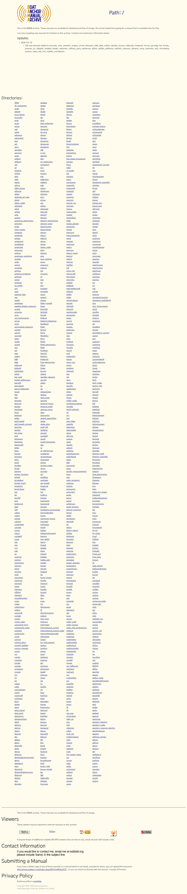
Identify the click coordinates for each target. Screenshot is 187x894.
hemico (43, 536)
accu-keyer (19, 115)
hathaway (44, 525)
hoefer (43, 563)
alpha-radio (19, 203)
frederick (44, 359)
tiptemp (95, 480)
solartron (96, 241)
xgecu (95, 763)
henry (42, 542)
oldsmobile (71, 430)
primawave (71, 581)
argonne (18, 312)
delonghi (18, 746)
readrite (69, 684)
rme (68, 725)
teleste (95, 418)
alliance (17, 191)
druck (42, 115)
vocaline (96, 657)
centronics (19, 563)
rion (68, 722)
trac (94, 513)
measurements (73, 236)
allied (16, 194)
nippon (69, 395)
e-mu (42, 153)
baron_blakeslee (21, 389)
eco (42, 168)
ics (41, 604)
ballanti (17, 368)
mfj (67, 268)
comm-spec (19, 622)
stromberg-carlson (100, 333)
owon (68, 460)
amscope (18, 250)
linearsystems (72, 144)
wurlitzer (96, 758)
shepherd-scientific (101, 182)
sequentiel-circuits (100, 165)
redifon (69, 690)
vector (95, 628)
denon (17, 752)
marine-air (71, 203)
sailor (68, 766)
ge (41, 389)
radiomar (70, 637)
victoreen (96, 643)
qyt (67, 613)
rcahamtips (71, 678)
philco (69, 528)
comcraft (18, 613)
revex (68, 702)
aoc (16, 289)
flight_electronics (48, 345)
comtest (18, 631)
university (96, 604)
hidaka (43, 548)
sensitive (96, 159)
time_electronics (99, 474)
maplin (69, 194)
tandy (94, 368)
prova (68, 592)
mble (68, 221)
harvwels (44, 522)
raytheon (70, 669)
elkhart (43, 239)
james (43, 651)
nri (67, 413)
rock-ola (70, 734)
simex (95, 215)
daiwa (17, 704)
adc (16, 129)
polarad (69, 551)
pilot (68, 545)
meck (68, 239)
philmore (70, 536)
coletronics (19, 607)
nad (68, 354)
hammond (44, 504)
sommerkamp (98, 247)
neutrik (69, 386)
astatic (17, 330)
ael (15, 144)
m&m (68, 168)
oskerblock (71, 457)
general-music (46, 404)
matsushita (71, 212)
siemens (96, 194)
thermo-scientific (100, 457)
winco (94, 746)
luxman (69, 162)
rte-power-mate (73, 755)
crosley (17, 666)
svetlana (96, 348)
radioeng (70, 634)
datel (16, 722)
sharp (94, 180)
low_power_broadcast (75, 159)
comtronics (19, 634)
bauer (17, 392)
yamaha (95, 769)
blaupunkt (18, 445)
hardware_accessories (50, 510)
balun (16, 374)
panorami (70, 492)
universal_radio (99, 601)
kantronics (45, 707)
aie (15, 165)
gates (42, 383)
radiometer (71, 640)
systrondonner (98, 362)
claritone (18, 581)
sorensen (96, 256)
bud (16, 501)
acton (17, 126)
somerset (96, 244)
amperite (18, 236)
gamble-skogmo (47, 377)
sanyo (95, 112)
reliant (69, 696)
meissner (70, 244)
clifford (17, 592)
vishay (95, 648)
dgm (16, 766)
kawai (42, 713)
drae (42, 109)
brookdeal (18, 480)
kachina (43, 696)
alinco (17, 185)
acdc (16, 121)
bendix (17, 430)
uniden (95, 589)
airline (17, 174)
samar (69, 775)
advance (18, 135)
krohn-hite (45, 766)
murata (69, 348)
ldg (67, 118)
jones (42, 678)
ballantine (18, 371)
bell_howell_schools (23, 424)
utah (94, 607)
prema (69, 578)
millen (69, 295)
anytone (18, 283)
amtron (17, 253)
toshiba (95, 507)
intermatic (45, 625)
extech (43, 297)
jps (41, 681)
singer (95, 227)
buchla (17, 498)
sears (94, 144)
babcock (18, 365)
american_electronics (23, 221)
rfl (67, 707)
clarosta (18, 584)
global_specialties (48, 418)
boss (16, 460)
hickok (43, 545)
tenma (95, 436)
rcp (67, 681)
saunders (96, 115)
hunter (43, 581)
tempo (95, 433)
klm (41, 743)
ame (16, 215)
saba (68, 763)
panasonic (70, 489)
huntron (43, 584)
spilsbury (96, 274)
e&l (41, 150)
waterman (96, 684)
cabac (17, 513)
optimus (69, 451)
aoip (16, 292)
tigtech (95, 471)
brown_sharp (20, 483)
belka (16, 418)
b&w (16, 362)
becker (17, 407)
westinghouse (98, 731)
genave (43, 401)
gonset (43, 433)
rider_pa (70, 719)
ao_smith (18, 286)
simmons (96, 218)
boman (17, 454)
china (16, 569)
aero (16, 147)
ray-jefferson (72, 666)
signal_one (97, 206)
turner (95, 575)
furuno (43, 371)
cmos (16, 601)
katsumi (43, 710)
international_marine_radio (52, 631)
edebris (43, 182)
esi (41, 283)
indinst (43, 616)
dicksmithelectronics (23, 772)
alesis (17, 182)
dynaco (43, 138)
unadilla (95, 584)
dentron (18, 755)
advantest (18, 138)
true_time (96, 557)
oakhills (69, 424)
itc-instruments (47, 643)
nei (67, 377)
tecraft (95, 392)
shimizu (95, 185)
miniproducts (72, 300)
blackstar (18, 442)
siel (93, 191)
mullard (69, 342)
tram (94, 519)
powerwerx (71, 566)
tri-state (96, 533)
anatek (17, 259)
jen (41, 663)
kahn (42, 699)
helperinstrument (48, 533)
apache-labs (20, 295)
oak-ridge (70, 421)
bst (15, 492)
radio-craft (71, 622)
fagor (42, 306)
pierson (69, 542)
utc (93, 610)
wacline (95, 672)
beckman (18, 410)
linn (68, 147)
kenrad (43, 725)
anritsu (17, 271)
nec (68, 374)
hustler (43, 589)
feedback (44, 324)
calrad (17, 519)
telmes (95, 427)
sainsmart (70, 769)
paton (69, 501)
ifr (41, 610)
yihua (94, 772)
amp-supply (19, 230)
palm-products (73, 480)
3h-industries (20, 106)
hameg (43, 498)
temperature (98, 430)
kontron (43, 752)
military (69, 292)
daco (16, 702)
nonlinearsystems (74, 404)
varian (95, 625)
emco (42, 262)
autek (17, 342)
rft (67, 710)
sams (68, 784)
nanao (69, 359)
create (17, 657)
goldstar (44, 430)
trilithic (95, 539)
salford (69, 772)
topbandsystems (99, 498)
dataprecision (20, 719)
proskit (69, 587)
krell (42, 763)
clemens (18, 589)
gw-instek (44, 483)
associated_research (23, 327)
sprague (96, 277)
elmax (43, 244)
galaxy (43, 374)
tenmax (95, 439)
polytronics (71, 554)
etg (41, 286)
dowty (43, 106)
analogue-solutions (23, 256)
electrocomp (45, 227)
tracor (95, 516)
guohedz (44, 480)
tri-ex (95, 530)
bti (15, 495)
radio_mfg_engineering (76, 628)
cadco (17, 516)
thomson (96, 460)
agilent (17, 159)
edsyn (43, 188)
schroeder (96, 135)
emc (42, 256)
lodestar (70, 150)
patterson (70, 504)
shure (94, 188)
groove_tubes (46, 466)
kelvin (43, 719)
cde (16, 551)
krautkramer (45, 761)
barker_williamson (22, 380)
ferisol (43, 330)
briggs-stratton (21, 474)
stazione (96, 321)
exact (42, 295)
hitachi (43, 554)
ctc (15, 675)
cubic (16, 687)
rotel (68, 746)
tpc (93, 510)
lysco (68, 165)
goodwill (44, 436)
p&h (68, 463)
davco (17, 731)
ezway (43, 300)
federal (43, 318)
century (17, 566)
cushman (18, 699)
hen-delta (44, 539)
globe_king (45, 424)
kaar (42, 693)
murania (70, 345)
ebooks (43, 156)
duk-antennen (46, 123)
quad (68, 607)
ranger (69, 663)
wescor (95, 716)
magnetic (70, 185)
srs (93, 283)
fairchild (44, 309)
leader (69, 121)
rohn (68, 740)
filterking (44, 336)
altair (16, 209)
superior (96, 342)
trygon (95, 560)
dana (16, 707)
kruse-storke (46, 769)
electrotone (45, 230)
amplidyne (19, 244)
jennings (44, 666)
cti (15, 678)
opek (68, 442)
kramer (43, 758)
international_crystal (49, 628)
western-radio (98, 725)
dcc (16, 737)
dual (42, 121)
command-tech (21, 625)
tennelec (96, 442)
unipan (95, 595)
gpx (42, 445)
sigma (95, 200)
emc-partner (46, 259)
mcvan (69, 230)
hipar (42, 551)
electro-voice (46, 224)
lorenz (69, 156)
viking (95, 646)
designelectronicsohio (24, 758)
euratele (44, 292)
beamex (18, 401)
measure (70, 233)
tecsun (95, 395)
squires (95, 280)
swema (95, 354)
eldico (43, 206)
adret (16, 132)
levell (68, 141)
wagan (95, 675)
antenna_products (22, 274)
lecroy (69, 123)
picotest (70, 539)
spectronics (97, 268)
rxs (67, 758)
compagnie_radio (22, 628)
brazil (16, 469)
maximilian (71, 218)
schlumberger (98, 129)
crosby (17, 663)
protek (69, 589)
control (17, 640)
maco (68, 180)
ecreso (43, 174)
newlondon (71, 389)
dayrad (17, 734)
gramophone (46, 457)
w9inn (95, 669)
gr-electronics (46, 451)
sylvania (96, 356)
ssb (93, 289)
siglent (95, 197)
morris (69, 321)
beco (16, 413)
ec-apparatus (46, 162)
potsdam (70, 560)
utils (94, 616)
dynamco (44, 141)
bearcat (17, 404)
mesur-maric (72, 253)
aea (16, 141)
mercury (70, 250)
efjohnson (44, 191)
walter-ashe (97, 678)
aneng (17, 265)
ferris (42, 333)
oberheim (70, 427)
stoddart (96, 327)
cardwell (18, 536)
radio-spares (72, 625)
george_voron (46, 410)
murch (69, 351)
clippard (18, 595)
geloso (43, 395)
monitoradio (71, 312)
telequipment (98, 415)
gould (42, 439)
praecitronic (71, 569)
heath (43, 528)
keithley (43, 716)
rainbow (69, 654)
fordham (44, 351)
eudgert (43, 289)
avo (16, 348)
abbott (17, 112)
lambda (69, 109)
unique (95, 598)
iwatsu (43, 646)
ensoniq (43, 274)
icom (42, 601)
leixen (69, 129)
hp (41, 575)
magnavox (70, 182)
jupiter (43, 687)
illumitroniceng (47, 613)
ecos (42, 171)
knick (42, 746)
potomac (70, 557)
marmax (69, 206)
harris (43, 516)
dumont (43, 126)
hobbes (43, 557)
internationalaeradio (49, 634)
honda (43, 566)
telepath (96, 413)
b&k (16, 359)
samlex (69, 778)
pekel (68, 516)
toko (94, 489)
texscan (95, 448)
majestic (70, 191)
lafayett (69, 103)
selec (94, 150)
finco (42, 339)
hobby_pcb (45, 560)
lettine (69, 135)
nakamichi (70, 356)
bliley (16, 448)
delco (16, 743)
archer (17, 309)
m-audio (70, 171)
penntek (70, 522)
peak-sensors (72, 507)
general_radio (46, 407)
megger (69, 241)
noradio (69, 407)
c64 (16, 510)
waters (95, 687)
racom (69, 619)
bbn (16, 398)
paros (68, 498)
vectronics (97, 634)
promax (69, 584)
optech (69, 448)
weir (94, 704)
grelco (43, 463)
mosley (69, 327)
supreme (96, 345)
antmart (18, 277)
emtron (43, 268)
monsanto (70, 315)
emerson (44, 265)
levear (69, 138)
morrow (69, 324)
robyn (68, 731)
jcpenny (43, 660)
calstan (17, 522)
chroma (17, 572)
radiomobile (71, 643)
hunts (42, 587)
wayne (95, 699)
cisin (16, 575)
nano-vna (70, 362)
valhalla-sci (97, 619)
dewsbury (18, 763)
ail (15, 168)
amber (17, 212)
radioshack (71, 646)
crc (15, 654)
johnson (43, 675)
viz (93, 651)
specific (95, 262)
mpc (68, 336)
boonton (18, 457)
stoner (95, 330)
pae (68, 477)
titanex (95, 483)
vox (93, 660)
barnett (17, 383)
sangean (96, 106)
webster (96, 702)
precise (69, 572)
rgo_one (69, 713)
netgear (69, 383)
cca (16, 548)
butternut (18, 504)
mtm (68, 339)
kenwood (44, 728)
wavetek (96, 696)
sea (94, 141)
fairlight (43, 312)
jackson (43, 648)
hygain (43, 592)
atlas (16, 339)
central (17, 560)
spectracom (97, 265)
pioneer (69, 548)
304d (16, 103)
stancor (95, 295)
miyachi (69, 309)
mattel (69, 215)
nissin (69, 398)
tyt (93, 578)
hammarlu (44, 501)
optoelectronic (72, 454)
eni (41, 271)
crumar (17, 672)
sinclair (95, 224)
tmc (94, 486)
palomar (70, 483)
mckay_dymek (72, 224)
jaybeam (44, 657)
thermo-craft (98, 454)
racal (68, 616)
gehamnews (45, 392)
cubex (17, 684)
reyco (68, 704)
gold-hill (44, 427)
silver (94, 212)
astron (17, 333)
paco (68, 474)
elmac (43, 241)
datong (17, 725)
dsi (41, 118)
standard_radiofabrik (101, 300)
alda (16, 180)
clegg (16, 587)
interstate (44, 637)
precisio (69, 575)
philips (69, 533)
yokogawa (96, 775)
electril (43, 215)
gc (41, 386)
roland (69, 743)
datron (17, 728)
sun (94, 339)
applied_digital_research (25, 306)
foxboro (43, 356)
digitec (17, 778)
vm (93, 654)
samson (95, 103)
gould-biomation (47, 442)
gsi (41, 474)
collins (17, 610)
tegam (95, 398)
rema (68, 699)
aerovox (18, 153)
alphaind (18, 206)
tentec (95, 445)
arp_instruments (21, 318)
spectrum (96, 271)
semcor (95, 153)
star (94, 303)
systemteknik (98, 359)
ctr (15, 681)
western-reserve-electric (103, 728)
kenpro (43, 722)
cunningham (19, 690)
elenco (43, 233)
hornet (43, 569)
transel (95, 525)
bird (16, 436)
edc (42, 177)
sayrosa (95, 118)
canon (17, 530)
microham (70, 277)
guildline (44, 477)
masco (69, 209)
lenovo (69, 132)
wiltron (95, 743)
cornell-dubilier (21, 646)
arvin (16, 324)
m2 (67, 174)
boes (16, 451)
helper (43, 530)
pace (68, 469)
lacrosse (44, 784)
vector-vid (97, 631)
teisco (95, 401)
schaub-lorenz (98, 126)
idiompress (45, 607)
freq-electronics (47, 362)
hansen (43, 507)
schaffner (96, 123)
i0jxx (42, 595)
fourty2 (43, 354)
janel (42, 654)
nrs (67, 415)
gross (42, 469)
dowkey (43, 103)
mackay (69, 177)
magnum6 (70, 188)
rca (67, 675)
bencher (18, 427)
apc (16, 297)
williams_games (99, 737)
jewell (42, 672)
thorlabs (96, 466)
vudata (95, 663)
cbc (16, 542)
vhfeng (95, 637)
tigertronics (97, 469)
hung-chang (45, 578)
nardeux (70, 368)
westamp (96, 719)
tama (94, 365)
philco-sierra (72, 530)
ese (42, 280)
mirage (69, 303)
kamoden (44, 702)
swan (94, 351)
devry (16, 761)
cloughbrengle (20, 598)
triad (94, 536)
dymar (43, 135)
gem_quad (45, 398)
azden (17, 356)
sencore (96, 156)
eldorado (44, 209)
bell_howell (19, 421)
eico (42, 197)
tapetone (96, 371)
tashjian (96, 374)
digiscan (18, 775)
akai (16, 177)
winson (95, 749)
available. (37, 881)
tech (94, 380)
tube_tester (97, 566)
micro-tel (70, 271)
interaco (44, 622)
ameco (17, 218)
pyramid (69, 601)
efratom (43, 194)
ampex (17, 239)
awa (16, 354)
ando (16, 262)
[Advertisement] (93, 73)
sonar (94, 250)
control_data (20, 643)
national (70, 371)
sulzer (95, 336)
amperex (18, 233)
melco (69, 247)
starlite (95, 312)
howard (43, 572)
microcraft (70, 274)
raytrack (70, 672)
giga (42, 413)
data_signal (19, 710)
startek (95, 315)
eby (42, 159)
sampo (69, 781)
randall (69, 660)
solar (94, 236)
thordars (96, 463)
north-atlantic (72, 410)
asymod (17, 336)
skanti (95, 233)
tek (93, 404)
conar (17, 637)
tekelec (95, 407)
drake (42, 112)
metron (69, 262)
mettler (69, 265)
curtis (17, 693)
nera (68, 380)
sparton (95, 259)
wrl (93, 752)
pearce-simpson (73, 510)
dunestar (44, 129)
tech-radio (97, 383)
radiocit (69, 631)
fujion (42, 365)
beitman (18, 415)
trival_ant (96, 554)
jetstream (44, 669)
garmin (43, 380)
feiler (42, 327)
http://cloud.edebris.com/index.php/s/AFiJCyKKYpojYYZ (42, 870)
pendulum (70, 519)
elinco (43, 236)
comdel (17, 616)
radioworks (71, 651)
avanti (17, 345)
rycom (69, 761)
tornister (96, 501)
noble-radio (71, 401)
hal (41, 492)
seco (94, 147)
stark (94, 309)
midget (69, 283)
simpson (96, 221)
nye (68, 418)
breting (17, 471)
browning (18, 486)
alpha (16, 200)
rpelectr (69, 749)
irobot (43, 640)
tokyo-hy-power (99, 492)
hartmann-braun (47, 519)
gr (41, 448)
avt (15, 351)
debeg (17, 740)
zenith (95, 778)
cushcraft (18, 696)
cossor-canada (21, 648)
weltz (94, 710)
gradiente (44, 454)
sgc (93, 171)
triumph (95, 551)
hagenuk (44, 486)
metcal (69, 256)
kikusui (43, 737)
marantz (70, 197)
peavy (69, 513)
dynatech (44, 147)
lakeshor (70, 106)
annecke (18, 268)
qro (67, 604)
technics (96, 389)
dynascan (44, 144)
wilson (95, 740)
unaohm (96, 587)
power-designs (73, 563)
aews (16, 156)
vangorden (97, 622)
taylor (95, 377)
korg (42, 755)
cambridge (19, 525)
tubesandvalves (99, 569)
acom (16, 123)
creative (18, 660)
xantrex (95, 761)
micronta (70, 280)
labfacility (44, 778)
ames (16, 227)
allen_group (19, 188)
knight (43, 749)
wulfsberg (96, 755)
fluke (42, 348)
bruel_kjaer (19, 489)
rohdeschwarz (72, 737)
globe (42, 421)
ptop (68, 595)
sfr (93, 168)
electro (43, 218)
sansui (95, 109)
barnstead (19, 386)
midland (69, 286)
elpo (42, 250)
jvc (41, 690)
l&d (41, 775)
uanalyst (96, 581)
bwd (16, 507)
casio (16, 539)
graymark (44, 460)
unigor (95, 592)
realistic (69, 687)
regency (69, 693)
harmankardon (46, 513)
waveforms (97, 693)
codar (17, 604)
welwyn (95, 713)
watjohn (95, 690)
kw (41, 772)
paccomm (70, 466)
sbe (94, 121)
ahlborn (17, 162)
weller (95, 707)
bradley (17, 466)
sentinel (96, 162)
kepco (43, 731)
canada (17, 528)
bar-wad (18, 377)
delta (16, 749)
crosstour (18, 669)
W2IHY (95, 666)
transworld (97, 528)
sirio (94, 230)
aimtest (17, 171)
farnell (43, 315)
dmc (16, 781)
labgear (43, 781)
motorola (70, 330)
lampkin (69, 112)
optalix (69, 445)
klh (41, 740)
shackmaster (98, 177)
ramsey (69, 657)
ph (67, 525)
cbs (16, 545)
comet (17, 619)
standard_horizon (100, 297)
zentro (95, 781)
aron (16, 315)
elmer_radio (45, 247)
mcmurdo (70, 227)
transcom (96, 522)
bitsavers (18, 439)
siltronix (96, 209)
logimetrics (71, 153)
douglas (18, 784)
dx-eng (43, 132)
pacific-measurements (76, 471)
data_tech (18, 713)
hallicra (43, 495)
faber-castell (46, 303)
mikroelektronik (73, 289)
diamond (18, 769)
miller (68, 297)
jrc (41, 684)
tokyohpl (96, 495)
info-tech (44, 619)
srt (93, 286)
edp (42, 185)
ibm (42, 598)
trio (93, 542)
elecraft (43, 212)
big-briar (18, 433)
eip (41, 203)
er (41, 277)
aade (16, 109)
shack (95, 174)
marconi (69, 200)
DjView (52, 832)
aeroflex (18, 150)
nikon (68, 392)
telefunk (96, 410)
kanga (43, 704)
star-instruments (100, 306)
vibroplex (96, 640)
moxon (69, 333)
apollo (17, 300)
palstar (69, 486)
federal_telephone (48, 321)
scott (94, 138)
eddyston (44, 180)
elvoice (43, 253)
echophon (44, 165)
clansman (18, 578)
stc (93, 324)
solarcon (96, 239)
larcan (69, 115)
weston (95, 734)
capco (17, 533)
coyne (17, 651)
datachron (19, 716)
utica (94, 613)
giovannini (45, 415)
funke (42, 368)
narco (68, 365)
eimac (43, 200)
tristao (95, 548)
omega (69, 439)
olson (68, 433)
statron (95, 318)
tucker (95, 572)
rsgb (68, 752)
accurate (18, 118)
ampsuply (18, 247)
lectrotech (70, 126)
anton (17, 280)
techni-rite (97, 386)
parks (68, 495)
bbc (16, 395)
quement (70, 610)
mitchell (69, 306)
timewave (96, 477)
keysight (44, 734)
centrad (17, 557)
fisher (42, 342)
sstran (95, 292)
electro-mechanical (49, 221)
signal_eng (97, 203)
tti (93, 563)
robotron (70, 728)
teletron (96, 421)
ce (15, 554)
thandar (95, 451)
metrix (69, 259)
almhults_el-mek (21, 197)
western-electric (99, 722)
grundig (43, 471)
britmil (17, 477)
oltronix (69, 436)
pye (68, 598)
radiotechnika (72, 648)
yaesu (95, 766)
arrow (17, 321)
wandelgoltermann (100, 681)
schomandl (97, 132)
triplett (95, 545)
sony (94, 253)
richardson (71, 716)
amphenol (18, 241)
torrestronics (98, 504)
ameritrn (18, 224)
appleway (18, 303)
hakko (43, 489)
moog (68, 318)
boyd (16, 463)
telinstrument (98, 424)
